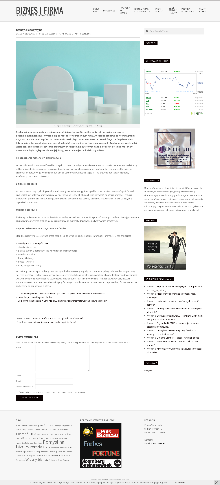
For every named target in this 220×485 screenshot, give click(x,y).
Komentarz (20, 347)
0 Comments (85, 34)
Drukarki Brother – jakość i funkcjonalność (178, 337)
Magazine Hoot (107, 479)
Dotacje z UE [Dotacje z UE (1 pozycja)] (46, 430)
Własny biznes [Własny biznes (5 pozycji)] (37, 459)
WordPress (125, 479)
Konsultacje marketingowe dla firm (35, 297)
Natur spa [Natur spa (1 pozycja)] (29, 443)
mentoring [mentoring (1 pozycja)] (20, 443)
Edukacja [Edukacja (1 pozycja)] (55, 430)
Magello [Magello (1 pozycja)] (55, 438)
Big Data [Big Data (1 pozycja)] (39, 426)
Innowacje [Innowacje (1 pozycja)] (55, 434)
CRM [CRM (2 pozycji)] (29, 429)
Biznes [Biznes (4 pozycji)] (48, 425)
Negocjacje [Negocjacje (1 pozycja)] (37, 443)
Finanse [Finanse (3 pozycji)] (21, 434)
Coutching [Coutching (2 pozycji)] (21, 429)
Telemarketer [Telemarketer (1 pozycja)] (68, 452)
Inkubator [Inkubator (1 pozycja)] (46, 434)
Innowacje (66, 34)
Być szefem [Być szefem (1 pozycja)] (67, 426)
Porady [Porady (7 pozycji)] (36, 446)
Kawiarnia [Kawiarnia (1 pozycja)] (34, 438)
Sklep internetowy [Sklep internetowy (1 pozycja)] (43, 452)
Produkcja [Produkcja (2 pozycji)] (70, 447)
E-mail (19, 381)
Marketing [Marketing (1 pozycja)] (63, 438)
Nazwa (19, 375)
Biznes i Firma (39, 10)
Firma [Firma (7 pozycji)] (32, 433)
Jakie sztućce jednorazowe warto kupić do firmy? (52, 322)
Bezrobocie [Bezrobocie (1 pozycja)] (31, 426)
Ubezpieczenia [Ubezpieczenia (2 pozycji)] (33, 455)
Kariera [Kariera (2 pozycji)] (26, 437)
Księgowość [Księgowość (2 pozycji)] (45, 437)
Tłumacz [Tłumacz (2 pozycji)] (20, 455)
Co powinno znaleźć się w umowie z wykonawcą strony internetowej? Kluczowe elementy (62, 300)
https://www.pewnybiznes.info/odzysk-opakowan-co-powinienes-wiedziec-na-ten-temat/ (61, 293)
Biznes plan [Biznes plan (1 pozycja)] (58, 426)
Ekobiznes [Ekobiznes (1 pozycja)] (63, 430)
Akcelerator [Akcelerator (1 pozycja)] (21, 426)
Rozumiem (180, 482)
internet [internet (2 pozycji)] (64, 434)
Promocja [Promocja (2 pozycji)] (21, 451)
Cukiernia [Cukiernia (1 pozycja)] (36, 430)
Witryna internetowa (24, 387)
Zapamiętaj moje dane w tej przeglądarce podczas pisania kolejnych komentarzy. (52, 392)
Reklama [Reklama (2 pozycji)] (31, 451)
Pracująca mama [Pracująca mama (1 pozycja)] (58, 448)
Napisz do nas (158, 443)
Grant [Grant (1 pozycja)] (39, 434)
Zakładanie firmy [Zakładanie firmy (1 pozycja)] (55, 460)
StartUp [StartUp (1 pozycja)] (54, 452)
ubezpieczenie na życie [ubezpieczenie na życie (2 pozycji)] (54, 455)
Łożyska (148, 370)
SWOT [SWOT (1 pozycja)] (60, 452)
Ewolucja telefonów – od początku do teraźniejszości (58, 318)
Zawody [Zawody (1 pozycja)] (66, 460)
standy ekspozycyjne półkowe (33, 243)
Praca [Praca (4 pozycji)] (47, 447)
